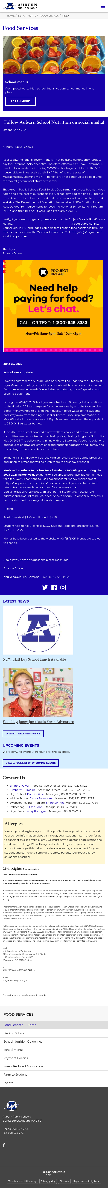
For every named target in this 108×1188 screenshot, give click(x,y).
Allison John (35, 807)
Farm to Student (15, 1074)
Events (8, 1083)
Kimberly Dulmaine (23, 790)
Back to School (14, 1033)
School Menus (13, 1049)
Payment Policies (16, 1058)
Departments (27, 15)
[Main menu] (102, 6)
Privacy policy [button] (48, 1181)
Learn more (20, 101)
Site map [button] (64, 1181)
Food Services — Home (20, 1025)
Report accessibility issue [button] (87, 1181)
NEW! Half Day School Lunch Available (34, 659)
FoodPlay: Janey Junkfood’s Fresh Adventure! (38, 721)
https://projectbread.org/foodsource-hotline (42, 223)
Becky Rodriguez (36, 811)
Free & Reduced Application (23, 1066)
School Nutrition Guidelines (23, 1041)
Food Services (49, 15)
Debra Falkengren (42, 798)
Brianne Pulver (19, 785)
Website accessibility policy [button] (22, 1181)
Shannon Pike (55, 802)
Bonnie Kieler (36, 794)
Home (11, 15)
